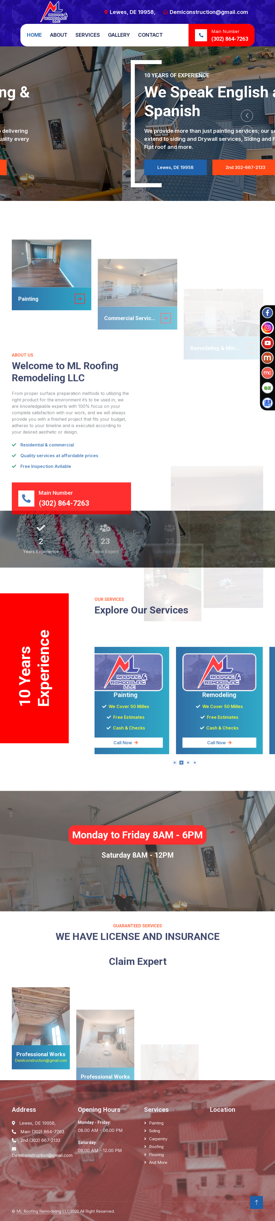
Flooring (156, 1154)
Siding (154, 1130)
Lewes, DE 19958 (53, 167)
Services (87, 35)
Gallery (119, 35)
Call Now (185, 835)
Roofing (156, 1146)
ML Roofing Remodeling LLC (43, 1211)
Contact (150, 35)
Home (34, 35)
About (58, 35)
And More (158, 1162)
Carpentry (158, 1138)
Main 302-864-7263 (124, 167)
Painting (156, 1123)
